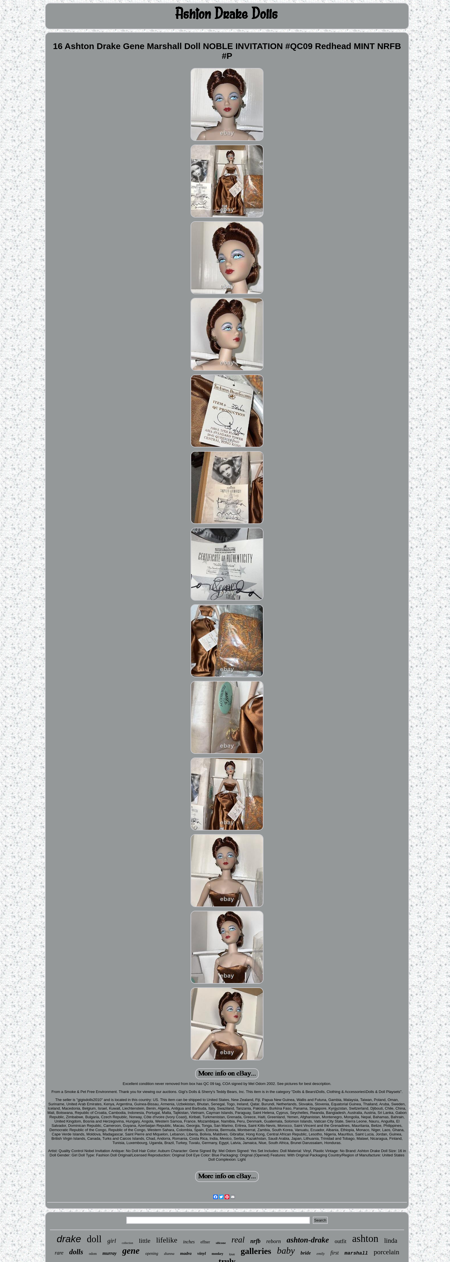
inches (189, 1241)
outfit (340, 1241)
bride (305, 1253)
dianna (169, 1253)
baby (286, 1250)
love (232, 1254)
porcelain (386, 1252)
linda (390, 1240)
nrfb (255, 1241)
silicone (221, 1242)
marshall (356, 1253)
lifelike (166, 1240)
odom (93, 1254)
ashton (365, 1238)
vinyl (201, 1253)
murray (109, 1253)
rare (59, 1253)
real (238, 1239)
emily (321, 1253)
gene (130, 1251)
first (334, 1253)
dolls (76, 1252)
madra (186, 1253)
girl (111, 1240)
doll (94, 1239)
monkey (218, 1254)
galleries (255, 1251)
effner (205, 1242)
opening (151, 1253)
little (144, 1240)
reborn (273, 1241)
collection (127, 1242)
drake (69, 1238)
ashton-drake (308, 1240)
